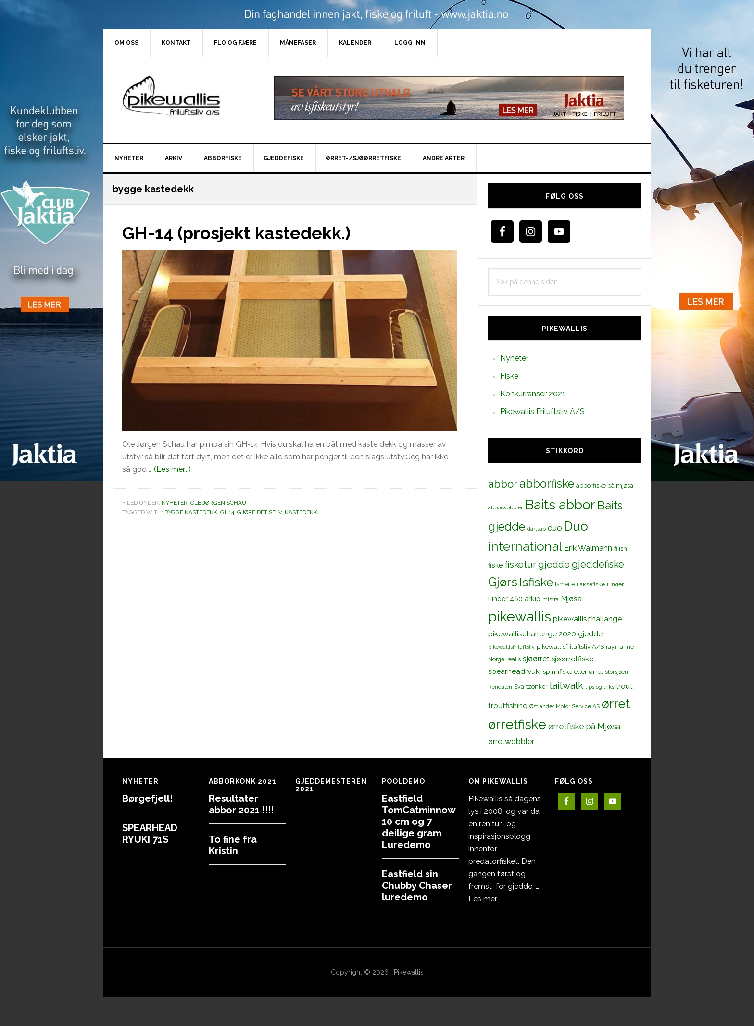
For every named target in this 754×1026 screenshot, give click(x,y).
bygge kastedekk (190, 511)
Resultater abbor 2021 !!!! (241, 804)
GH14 (227, 511)
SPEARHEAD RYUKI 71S (149, 833)
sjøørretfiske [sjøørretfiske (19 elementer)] (572, 659)
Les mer (482, 898)
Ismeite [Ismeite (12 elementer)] (565, 584)
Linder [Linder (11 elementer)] (615, 584)
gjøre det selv (259, 511)
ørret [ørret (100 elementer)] (616, 704)
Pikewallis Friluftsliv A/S (542, 411)
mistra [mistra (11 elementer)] (550, 599)
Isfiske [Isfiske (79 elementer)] (536, 582)
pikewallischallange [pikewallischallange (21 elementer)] (587, 618)
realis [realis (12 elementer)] (513, 659)
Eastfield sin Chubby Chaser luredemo (417, 885)
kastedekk (301, 511)
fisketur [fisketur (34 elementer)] (520, 564)
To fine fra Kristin (233, 845)
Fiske (509, 375)
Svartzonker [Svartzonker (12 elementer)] (530, 686)
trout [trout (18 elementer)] (624, 686)
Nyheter (175, 502)
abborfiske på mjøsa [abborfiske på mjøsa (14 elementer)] (604, 485)
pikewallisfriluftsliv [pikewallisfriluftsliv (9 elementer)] (511, 647)
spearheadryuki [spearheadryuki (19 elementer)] (514, 671)
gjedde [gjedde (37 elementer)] (554, 564)
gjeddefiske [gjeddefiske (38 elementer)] (598, 564)
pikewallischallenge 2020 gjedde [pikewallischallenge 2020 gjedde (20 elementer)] (545, 633)
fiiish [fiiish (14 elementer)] (620, 548)
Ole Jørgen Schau (218, 502)
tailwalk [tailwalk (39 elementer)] (566, 685)
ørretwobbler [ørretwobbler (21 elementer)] (511, 741)
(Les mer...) (172, 469)
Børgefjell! (147, 798)
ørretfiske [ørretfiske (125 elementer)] (517, 724)
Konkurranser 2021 (533, 393)
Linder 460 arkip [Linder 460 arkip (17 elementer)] (514, 599)
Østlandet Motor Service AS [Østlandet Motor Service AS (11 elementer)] (564, 706)
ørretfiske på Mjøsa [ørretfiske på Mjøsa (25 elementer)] (584, 726)
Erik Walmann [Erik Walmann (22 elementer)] (588, 548)
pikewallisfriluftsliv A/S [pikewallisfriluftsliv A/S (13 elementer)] (570, 646)
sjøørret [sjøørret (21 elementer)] (536, 658)
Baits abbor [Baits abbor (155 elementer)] (560, 504)
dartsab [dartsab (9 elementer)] (536, 529)
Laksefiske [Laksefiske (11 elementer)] (591, 584)
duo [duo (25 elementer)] (555, 527)
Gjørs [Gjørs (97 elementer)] (502, 582)
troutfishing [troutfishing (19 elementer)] (508, 705)
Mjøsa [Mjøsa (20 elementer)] (571, 598)
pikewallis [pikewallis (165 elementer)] (519, 616)
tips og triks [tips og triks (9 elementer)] (599, 687)
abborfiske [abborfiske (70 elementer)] (546, 484)
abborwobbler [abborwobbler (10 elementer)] (505, 507)
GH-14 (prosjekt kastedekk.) (237, 233)
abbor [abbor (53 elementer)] (502, 484)
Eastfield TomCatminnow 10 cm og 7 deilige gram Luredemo (418, 821)
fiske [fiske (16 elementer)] (495, 565)
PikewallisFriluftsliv (184, 98)
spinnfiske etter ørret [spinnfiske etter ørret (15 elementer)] (573, 671)
